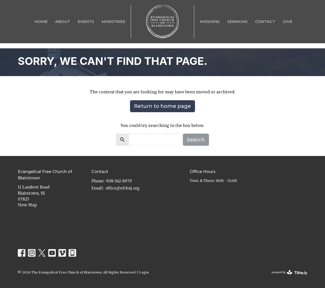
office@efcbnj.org (122, 188)
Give (287, 21)
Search (196, 140)
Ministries (113, 21)
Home (41, 21)
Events (86, 21)
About (62, 21)
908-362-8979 (119, 181)
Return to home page (162, 106)
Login (144, 272)
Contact (265, 21)
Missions (210, 21)
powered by (289, 272)
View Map (27, 205)
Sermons (237, 21)
